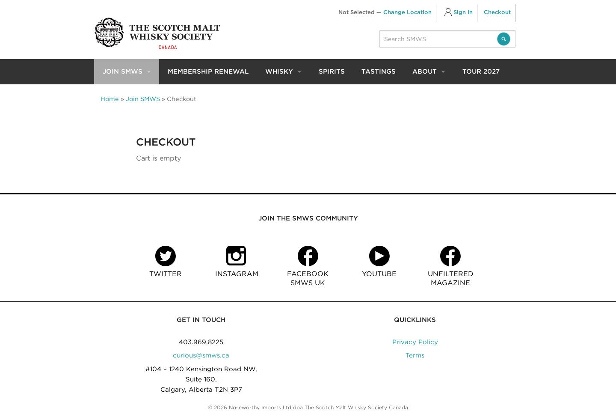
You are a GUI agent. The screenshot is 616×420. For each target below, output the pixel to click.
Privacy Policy (415, 342)
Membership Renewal (208, 71)
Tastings (378, 71)
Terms (415, 355)
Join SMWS (122, 71)
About (424, 71)
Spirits (332, 71)
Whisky (279, 71)
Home (110, 98)
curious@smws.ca (201, 355)
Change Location (407, 12)
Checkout (497, 12)
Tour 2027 (481, 71)
